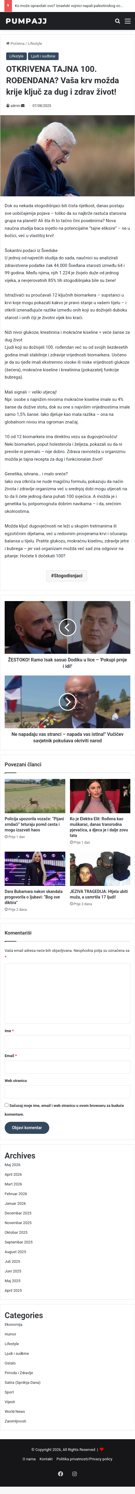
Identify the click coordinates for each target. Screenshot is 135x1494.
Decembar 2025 (18, 1213)
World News (15, 1411)
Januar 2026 (15, 1203)
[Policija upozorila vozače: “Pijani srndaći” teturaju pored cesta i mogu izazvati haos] (35, 796)
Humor (10, 1334)
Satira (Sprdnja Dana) (23, 1382)
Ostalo (10, 1363)
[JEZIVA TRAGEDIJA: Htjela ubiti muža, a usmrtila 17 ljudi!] (100, 869)
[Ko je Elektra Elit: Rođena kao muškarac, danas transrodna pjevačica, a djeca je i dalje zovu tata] (100, 796)
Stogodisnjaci (68, 575)
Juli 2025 (12, 1261)
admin (15, 106)
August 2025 (15, 1252)
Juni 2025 (13, 1271)
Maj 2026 (12, 1165)
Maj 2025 (12, 1281)
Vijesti (10, 1402)
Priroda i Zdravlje (19, 1373)
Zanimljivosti (15, 1421)
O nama (29, 1459)
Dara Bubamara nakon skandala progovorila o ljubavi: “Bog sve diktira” (33, 897)
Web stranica (16, 1080)
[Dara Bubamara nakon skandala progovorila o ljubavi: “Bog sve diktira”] (35, 869)
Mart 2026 (13, 1184)
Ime (9, 1031)
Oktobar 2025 (16, 1232)
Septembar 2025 (19, 1242)
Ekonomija (13, 1324)
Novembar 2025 (18, 1223)
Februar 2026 (16, 1194)
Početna (15, 43)
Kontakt (46, 1459)
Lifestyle (35, 43)
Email (11, 1056)
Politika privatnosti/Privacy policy (85, 1459)
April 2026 (13, 1174)
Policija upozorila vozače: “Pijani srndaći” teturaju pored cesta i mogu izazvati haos (34, 824)
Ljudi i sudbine (43, 56)
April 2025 (13, 1290)
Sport (9, 1392)
